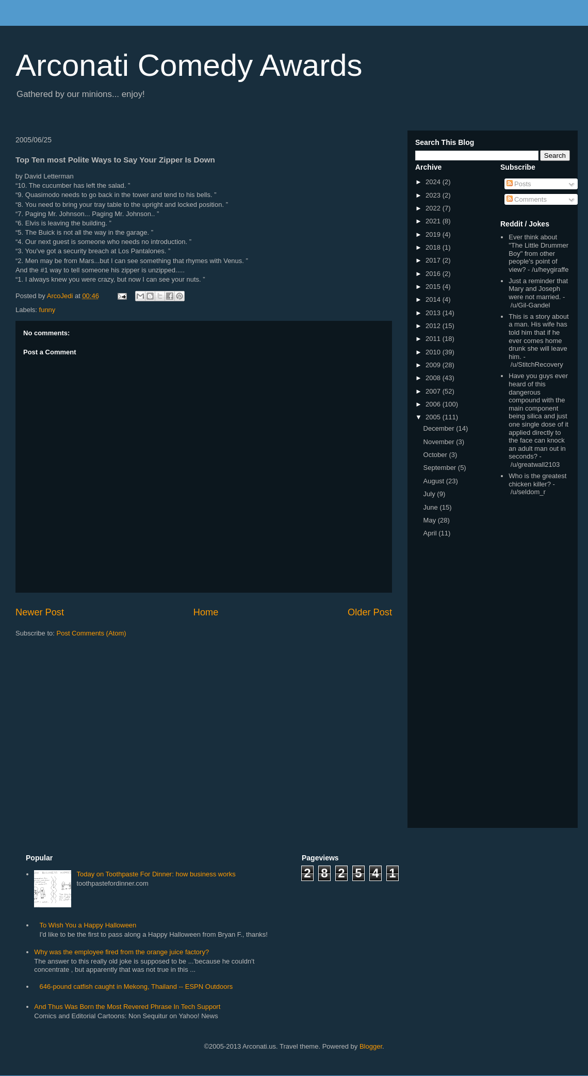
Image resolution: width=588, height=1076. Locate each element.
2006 (434, 404)
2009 (434, 365)
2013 (434, 313)
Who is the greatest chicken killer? (537, 480)
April (431, 533)
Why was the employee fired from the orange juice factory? (121, 952)
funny (47, 310)
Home (206, 612)
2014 (434, 299)
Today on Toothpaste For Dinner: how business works (155, 874)
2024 (434, 182)
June (431, 507)
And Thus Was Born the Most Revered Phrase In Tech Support (127, 1006)
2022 (434, 208)
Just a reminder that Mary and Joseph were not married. (538, 289)
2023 (434, 195)
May (430, 520)
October (436, 455)
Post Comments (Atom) (91, 633)
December (439, 428)
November (439, 442)
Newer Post (39, 612)
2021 (434, 221)
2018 (434, 247)
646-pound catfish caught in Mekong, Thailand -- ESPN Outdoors (136, 986)
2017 (434, 260)
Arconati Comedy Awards (189, 65)
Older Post (370, 612)
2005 (434, 417)
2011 (434, 339)
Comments (527, 199)
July (430, 494)
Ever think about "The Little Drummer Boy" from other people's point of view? (538, 253)
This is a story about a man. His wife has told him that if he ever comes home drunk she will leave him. (538, 337)
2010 (434, 352)
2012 (434, 326)
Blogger (371, 1046)
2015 (434, 286)
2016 (434, 274)
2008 (434, 378)
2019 (434, 234)
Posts (519, 184)
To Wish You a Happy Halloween (87, 925)
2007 (434, 391)
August (434, 481)
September (440, 467)
